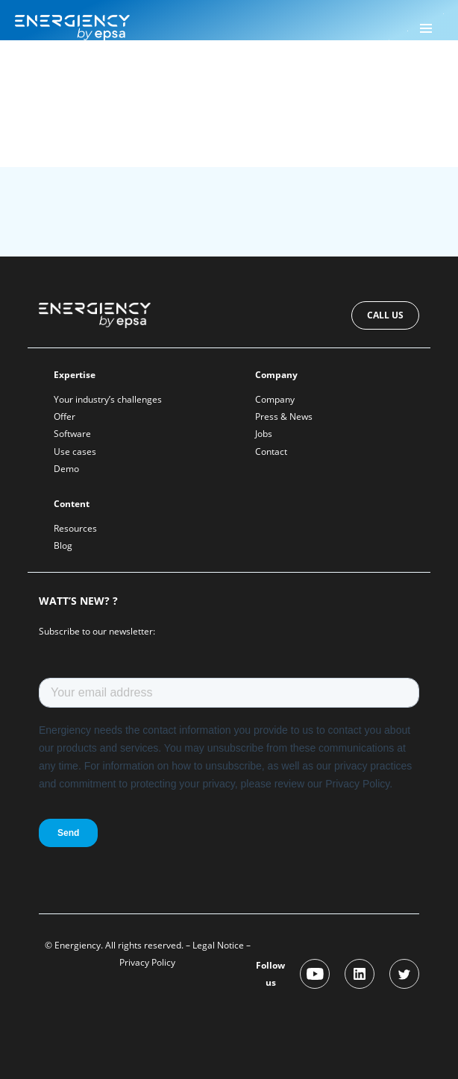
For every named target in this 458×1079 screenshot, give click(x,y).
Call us (385, 315)
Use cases (75, 451)
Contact (271, 451)
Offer (64, 416)
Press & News (284, 416)
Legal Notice (218, 945)
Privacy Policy (147, 962)
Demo (66, 468)
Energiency (66, 79)
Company (275, 399)
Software (72, 433)
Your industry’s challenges (108, 399)
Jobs (263, 433)
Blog (63, 545)
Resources (75, 528)
